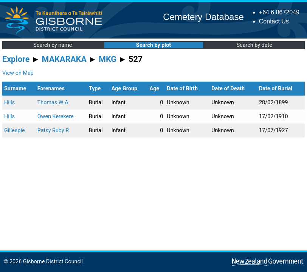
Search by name (52, 45)
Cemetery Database (203, 17)
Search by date (254, 45)
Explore (16, 59)
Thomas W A (52, 102)
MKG (107, 59)
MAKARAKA (64, 59)
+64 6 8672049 (279, 12)
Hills (9, 102)
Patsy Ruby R (53, 130)
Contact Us (274, 21)
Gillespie (14, 130)
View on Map (18, 73)
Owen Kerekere (55, 116)
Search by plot (153, 45)
